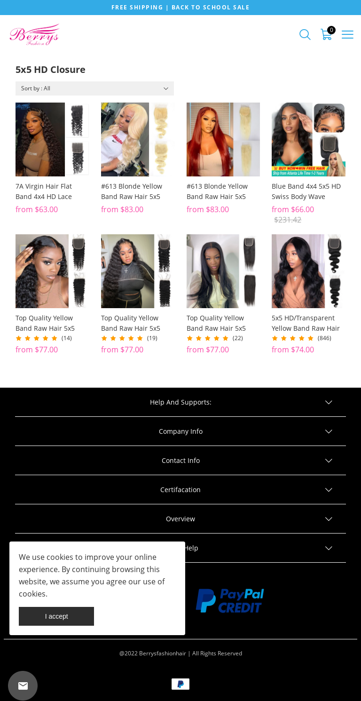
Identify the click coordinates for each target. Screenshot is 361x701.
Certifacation (180, 489)
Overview (180, 518)
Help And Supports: (181, 402)
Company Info (181, 431)
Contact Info (181, 460)
